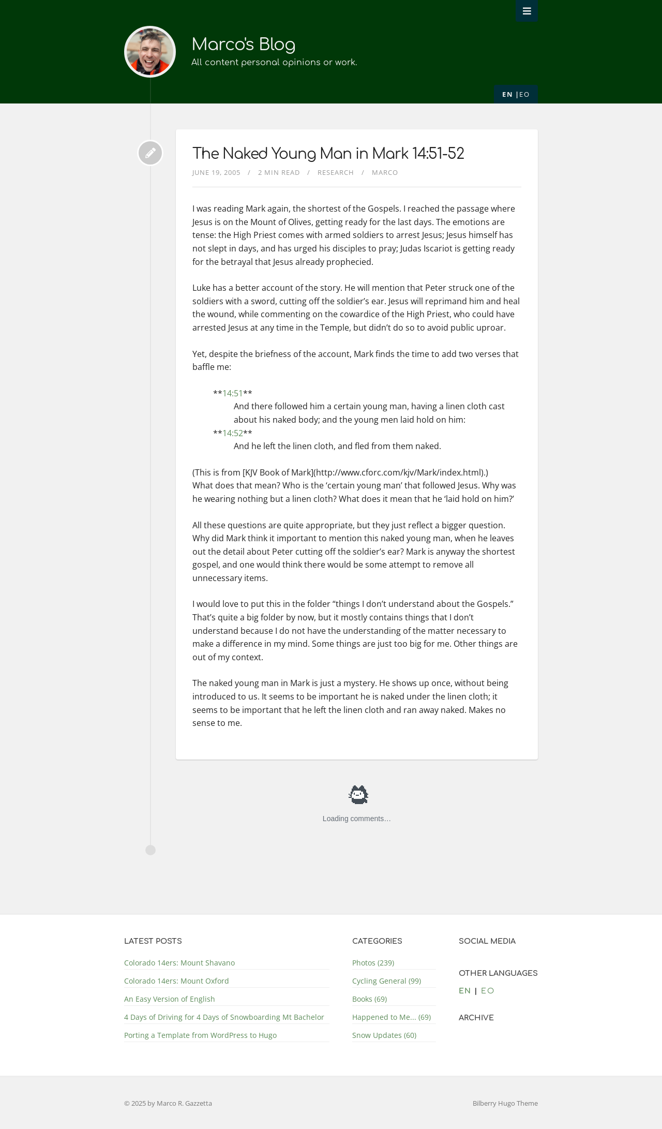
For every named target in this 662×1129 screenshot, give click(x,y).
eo (524, 94)
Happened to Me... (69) (391, 1017)
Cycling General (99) (386, 981)
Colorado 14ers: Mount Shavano (179, 963)
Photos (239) (373, 963)
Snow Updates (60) (384, 1035)
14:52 (232, 433)
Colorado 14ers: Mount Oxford (176, 981)
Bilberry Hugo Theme (505, 1103)
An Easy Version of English (169, 999)
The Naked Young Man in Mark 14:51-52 (328, 154)
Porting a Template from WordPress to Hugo (200, 1035)
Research (336, 172)
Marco (385, 172)
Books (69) (369, 999)
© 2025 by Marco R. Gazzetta (168, 1103)
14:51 (232, 393)
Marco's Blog (243, 44)
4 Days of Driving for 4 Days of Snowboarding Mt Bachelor (224, 1017)
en (507, 94)
